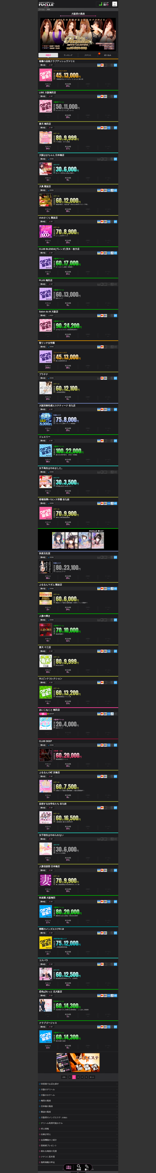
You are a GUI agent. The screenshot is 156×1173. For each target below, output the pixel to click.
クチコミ (87, 55)
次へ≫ (92, 1077)
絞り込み (104, 54)
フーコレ (42, 9)
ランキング (68, 55)
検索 (79, 1169)
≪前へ (64, 1077)
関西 (48, 9)
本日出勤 (68, 85)
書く (86, 1169)
